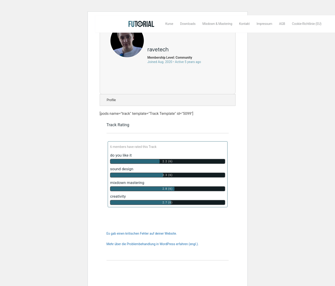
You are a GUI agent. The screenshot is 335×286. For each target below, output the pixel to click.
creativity (118, 196)
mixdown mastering (127, 182)
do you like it (121, 155)
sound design (121, 169)
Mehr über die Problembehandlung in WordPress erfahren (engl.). (153, 244)
